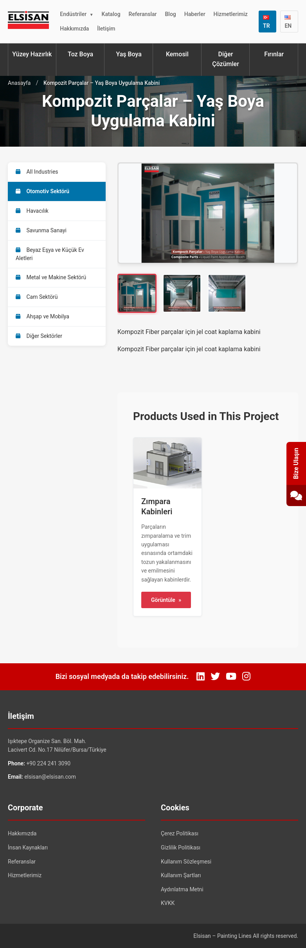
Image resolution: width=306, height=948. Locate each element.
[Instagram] (246, 676)
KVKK (168, 903)
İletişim (106, 28)
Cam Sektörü (37, 297)
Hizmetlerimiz (231, 14)
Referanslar (143, 14)
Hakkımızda (74, 28)
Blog (170, 14)
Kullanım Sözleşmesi (186, 861)
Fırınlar (274, 54)
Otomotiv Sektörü (42, 191)
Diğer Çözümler (225, 59)
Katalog (111, 14)
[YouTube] (231, 676)
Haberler (194, 14)
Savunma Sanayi (41, 230)
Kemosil (177, 54)
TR (266, 22)
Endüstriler (73, 14)
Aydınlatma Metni (182, 889)
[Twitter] (215, 676)
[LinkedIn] (200, 676)
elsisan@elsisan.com (50, 777)
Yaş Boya (128, 54)
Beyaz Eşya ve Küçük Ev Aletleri (50, 254)
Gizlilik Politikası (180, 847)
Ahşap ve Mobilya (42, 317)
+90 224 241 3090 (48, 763)
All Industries (37, 172)
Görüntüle (166, 600)
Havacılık (32, 211)
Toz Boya (80, 54)
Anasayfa (19, 83)
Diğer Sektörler (39, 336)
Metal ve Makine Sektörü (51, 278)
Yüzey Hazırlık (32, 54)
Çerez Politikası (179, 833)
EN (288, 22)
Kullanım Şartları (181, 875)
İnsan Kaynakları (28, 847)
